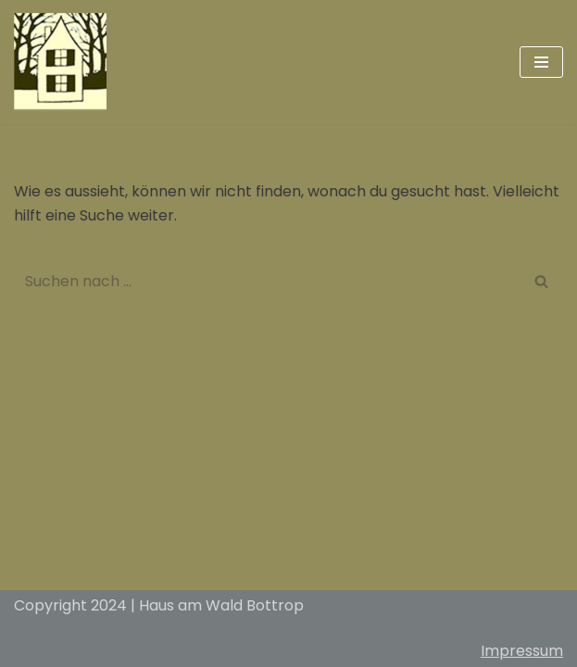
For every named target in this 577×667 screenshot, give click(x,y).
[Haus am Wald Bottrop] (60, 62)
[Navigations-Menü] (541, 62)
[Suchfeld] (267, 281)
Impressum (522, 650)
